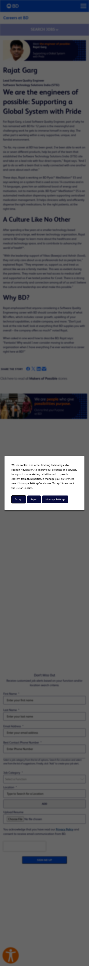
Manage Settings (55, 499)
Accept (19, 499)
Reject (34, 499)
